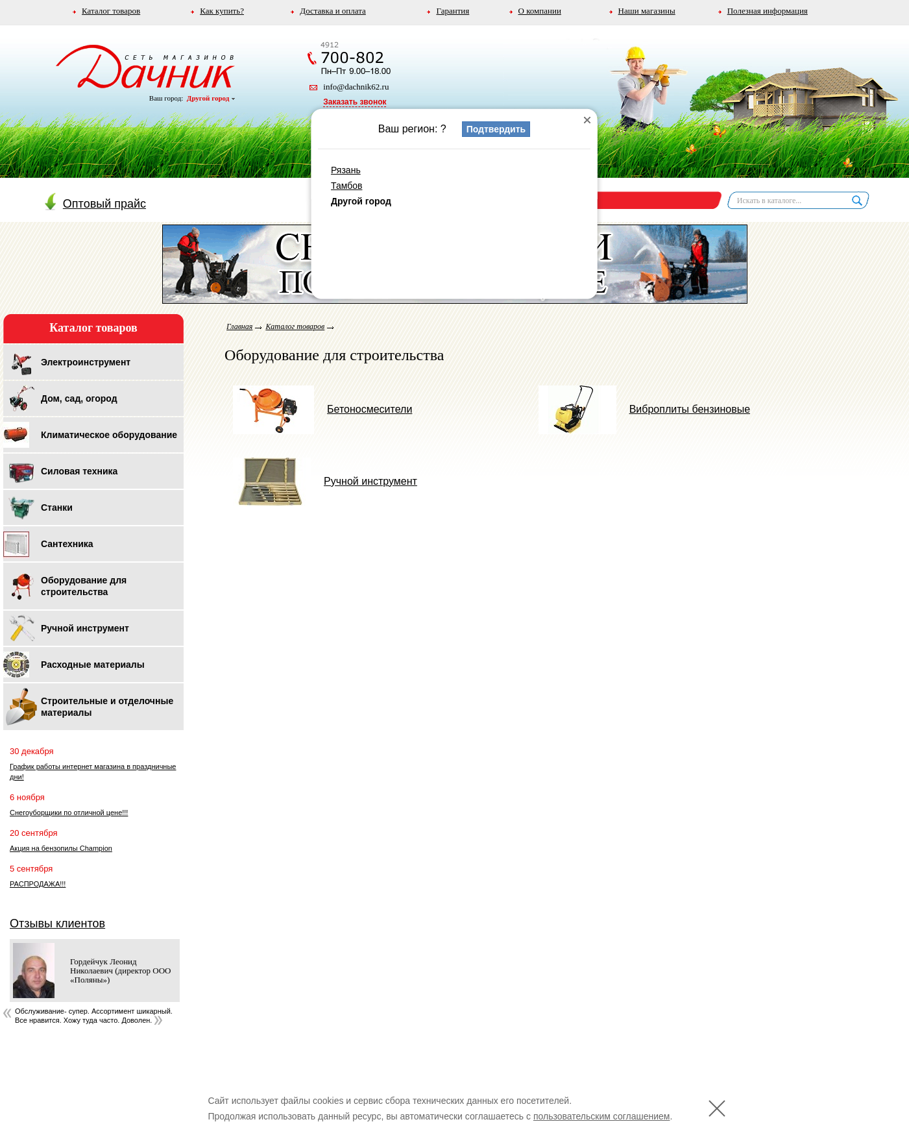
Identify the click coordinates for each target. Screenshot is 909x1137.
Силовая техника (79, 471)
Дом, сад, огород (79, 398)
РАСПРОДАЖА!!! (38, 884)
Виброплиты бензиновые (644, 409)
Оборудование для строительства (84, 586)
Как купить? (222, 11)
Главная (239, 326)
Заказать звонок (354, 101)
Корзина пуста (565, 199)
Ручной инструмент (85, 628)
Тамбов (346, 185)
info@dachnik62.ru (356, 87)
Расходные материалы (93, 664)
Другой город (211, 98)
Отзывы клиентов (57, 923)
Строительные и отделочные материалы (107, 707)
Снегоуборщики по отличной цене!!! (69, 812)
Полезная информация (767, 11)
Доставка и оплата (333, 11)
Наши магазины (646, 11)
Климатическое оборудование (109, 435)
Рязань (346, 170)
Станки (57, 507)
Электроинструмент (85, 362)
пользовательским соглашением (601, 1116)
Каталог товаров (111, 11)
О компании (539, 11)
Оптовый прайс (95, 203)
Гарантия (452, 11)
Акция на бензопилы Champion (61, 848)
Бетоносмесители (322, 409)
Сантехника (67, 544)
